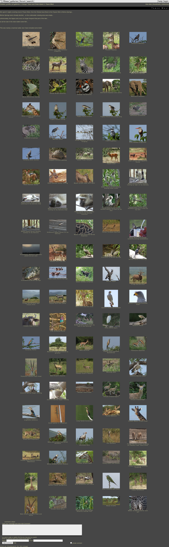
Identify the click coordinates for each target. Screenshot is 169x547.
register (15, 537)
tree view (149, 4)
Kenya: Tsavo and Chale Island (32, 4)
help (14, 543)
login (10, 537)
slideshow (165, 4)
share (13, 522)
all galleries (16, 4)
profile (8, 4)
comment (7, 522)
